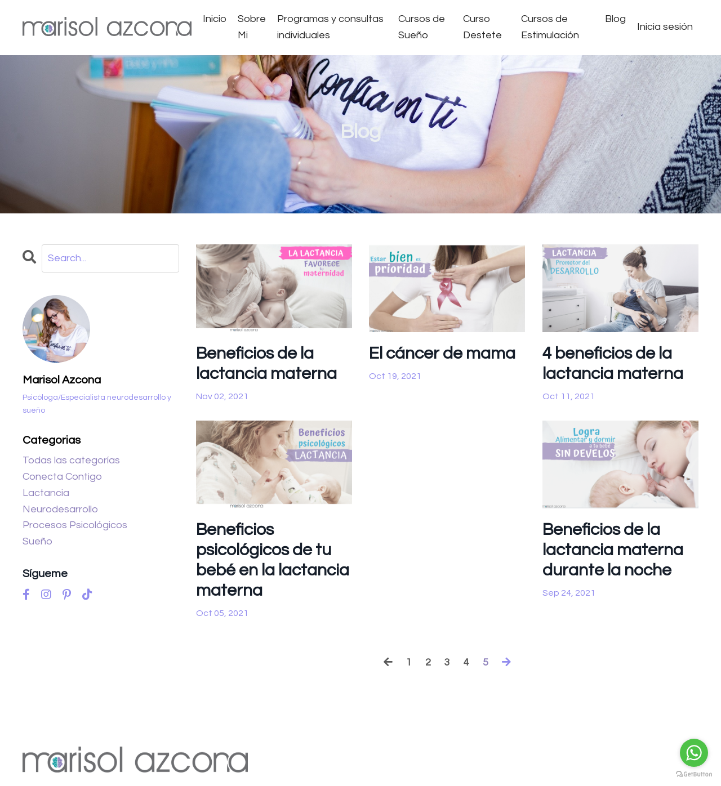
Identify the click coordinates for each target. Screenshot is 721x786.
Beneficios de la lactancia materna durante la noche (612, 550)
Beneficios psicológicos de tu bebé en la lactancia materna (272, 560)
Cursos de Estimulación (550, 27)
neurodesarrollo (60, 509)
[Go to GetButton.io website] (694, 774)
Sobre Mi (252, 27)
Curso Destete (482, 27)
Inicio (214, 19)
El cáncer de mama (442, 353)
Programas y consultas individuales (330, 27)
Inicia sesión (665, 26)
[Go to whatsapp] (694, 753)
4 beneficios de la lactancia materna (612, 363)
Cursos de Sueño (421, 27)
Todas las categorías (71, 460)
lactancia (46, 493)
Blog (615, 19)
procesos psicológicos (75, 525)
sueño (37, 541)
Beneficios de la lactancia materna (266, 363)
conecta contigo (62, 476)
